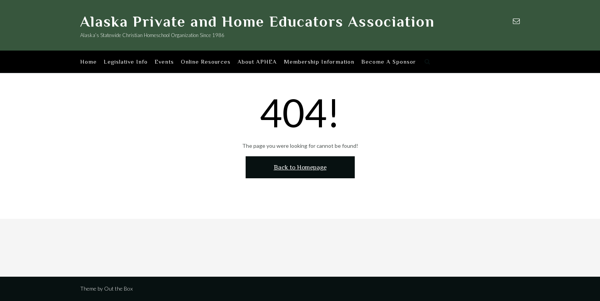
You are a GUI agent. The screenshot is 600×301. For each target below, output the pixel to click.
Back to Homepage (300, 167)
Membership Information (319, 62)
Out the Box (118, 288)
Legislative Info (126, 62)
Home (88, 62)
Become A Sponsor (388, 62)
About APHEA (257, 62)
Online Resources (206, 62)
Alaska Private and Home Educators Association (257, 21)
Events (164, 62)
